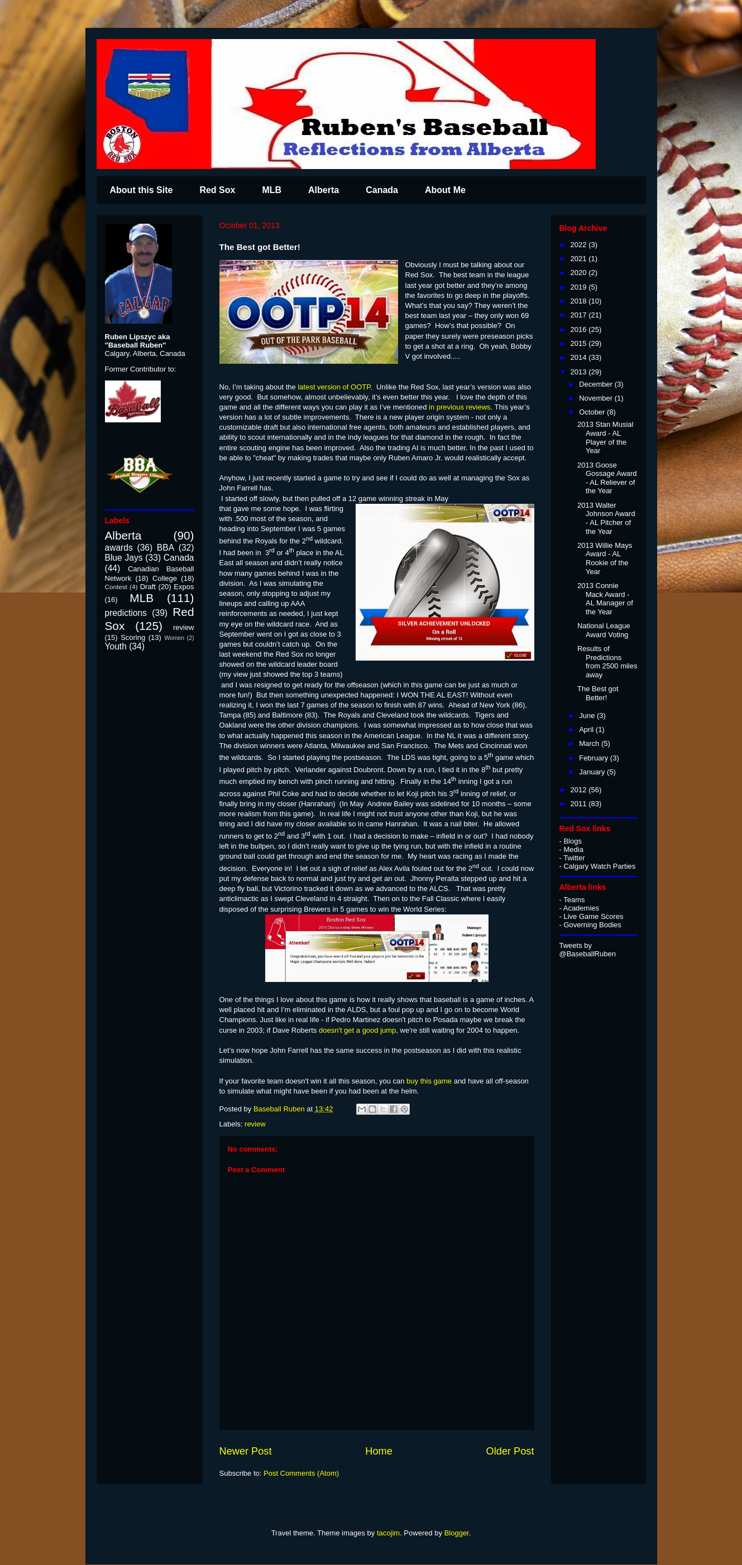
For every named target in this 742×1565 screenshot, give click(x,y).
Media (573, 849)
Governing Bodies (592, 925)
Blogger (456, 1533)
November (597, 398)
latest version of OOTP (334, 387)
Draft (148, 586)
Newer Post (245, 1451)
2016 (580, 329)
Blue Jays (124, 557)
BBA (165, 547)
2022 (580, 244)
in (430, 407)
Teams (574, 899)
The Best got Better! (598, 693)
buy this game (430, 1081)
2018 (580, 301)
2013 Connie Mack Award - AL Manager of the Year (605, 598)
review (255, 1124)
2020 (580, 272)
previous (450, 407)
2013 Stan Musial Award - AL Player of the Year (605, 437)
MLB (271, 190)
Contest (116, 586)
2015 (580, 343)
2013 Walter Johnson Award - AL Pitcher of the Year (606, 518)
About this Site (141, 190)
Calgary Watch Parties (599, 866)
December (597, 384)
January (593, 772)
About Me (445, 190)
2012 (580, 790)
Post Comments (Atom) (301, 1473)
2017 (580, 315)
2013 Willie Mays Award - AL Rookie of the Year (604, 558)
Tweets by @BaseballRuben (587, 949)
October (593, 412)
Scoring (133, 637)
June (588, 715)
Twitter (574, 858)
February (594, 758)
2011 (580, 804)
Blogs (572, 841)
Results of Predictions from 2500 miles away (607, 661)
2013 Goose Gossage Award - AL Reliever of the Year (607, 478)
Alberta (323, 190)
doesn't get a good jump (357, 1030)
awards (119, 547)
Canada (382, 190)
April (587, 729)
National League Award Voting (603, 630)
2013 (580, 372)
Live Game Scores (593, 916)
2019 (580, 287)
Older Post (510, 1451)
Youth (116, 646)
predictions (126, 613)
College (164, 578)
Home (378, 1451)
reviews (478, 407)
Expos (184, 586)
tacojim (388, 1533)
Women (174, 638)
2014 (580, 357)
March (590, 743)
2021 (580, 258)
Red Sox (217, 190)
